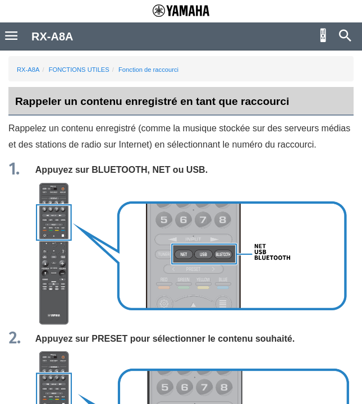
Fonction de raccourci (148, 69)
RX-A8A (28, 69)
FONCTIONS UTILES (79, 69)
